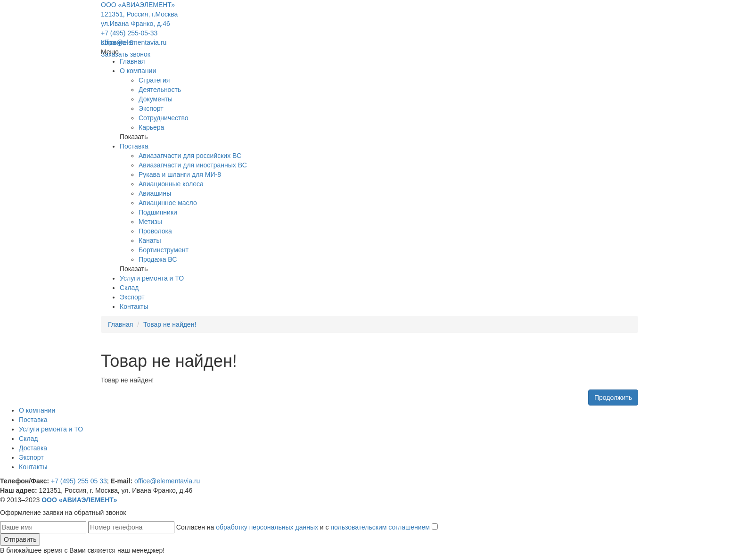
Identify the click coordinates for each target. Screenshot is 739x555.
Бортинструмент (164, 250)
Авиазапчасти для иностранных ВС (193, 165)
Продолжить (613, 397)
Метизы (150, 221)
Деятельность (160, 89)
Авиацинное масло (168, 203)
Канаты (150, 240)
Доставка (33, 448)
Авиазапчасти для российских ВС (190, 155)
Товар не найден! (169, 324)
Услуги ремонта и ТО (152, 278)
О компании (138, 71)
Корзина (117, 42)
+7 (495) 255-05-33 (129, 33)
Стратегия (154, 80)
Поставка (134, 146)
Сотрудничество (163, 118)
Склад (129, 287)
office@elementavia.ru (133, 42)
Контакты (134, 306)
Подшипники (158, 212)
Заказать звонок (125, 54)
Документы (155, 99)
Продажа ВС (158, 259)
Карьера (151, 127)
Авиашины (155, 193)
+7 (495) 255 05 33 (79, 481)
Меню (110, 52)
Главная (132, 61)
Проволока (155, 231)
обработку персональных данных (267, 527)
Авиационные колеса (171, 184)
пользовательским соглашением (380, 527)
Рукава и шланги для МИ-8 (180, 174)
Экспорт (151, 108)
